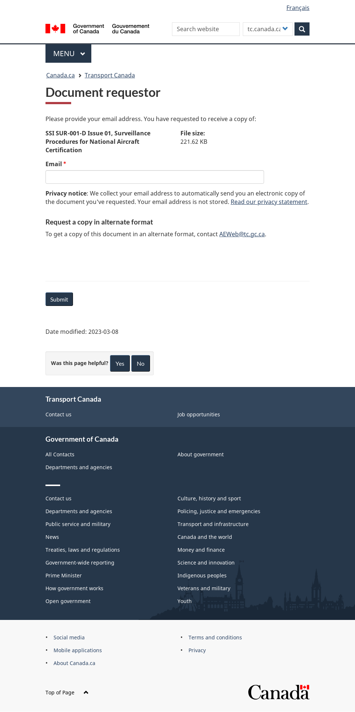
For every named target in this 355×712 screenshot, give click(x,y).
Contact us (58, 414)
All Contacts (59, 454)
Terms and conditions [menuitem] (215, 637)
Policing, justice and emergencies (219, 511)
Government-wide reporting (79, 562)
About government (201, 454)
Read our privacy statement (269, 202)
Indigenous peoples (202, 575)
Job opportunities (199, 414)
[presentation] (101, 258)
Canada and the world (205, 536)
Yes (120, 363)
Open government (68, 601)
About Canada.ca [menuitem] (74, 663)
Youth (185, 601)
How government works (74, 588)
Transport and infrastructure (213, 524)
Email (53, 164)
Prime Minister (63, 575)
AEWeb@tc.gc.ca (242, 234)
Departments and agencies (78, 467)
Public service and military (77, 524)
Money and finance (201, 549)
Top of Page (67, 692)
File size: (192, 133)
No (140, 363)
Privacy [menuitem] (197, 650)
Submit (59, 299)
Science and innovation (206, 562)
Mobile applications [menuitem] (78, 650)
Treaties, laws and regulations (82, 549)
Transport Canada (110, 75)
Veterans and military (204, 588)
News (52, 536)
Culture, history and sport (209, 498)
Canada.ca (60, 75)
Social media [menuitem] (69, 637)
